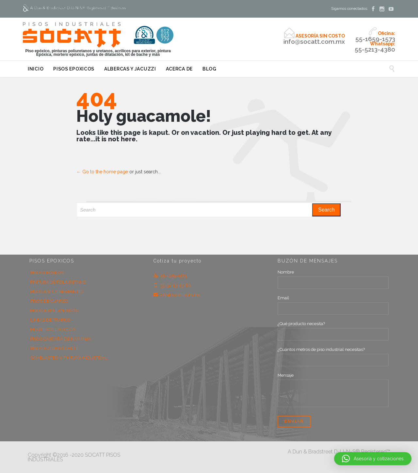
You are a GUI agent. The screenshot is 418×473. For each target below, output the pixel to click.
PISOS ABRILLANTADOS (54, 310)
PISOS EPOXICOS (47, 272)
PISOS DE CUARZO (49, 301)
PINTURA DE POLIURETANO (58, 282)
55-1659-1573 (170, 276)
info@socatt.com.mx (176, 294)
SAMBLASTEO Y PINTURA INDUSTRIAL (68, 357)
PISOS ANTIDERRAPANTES (57, 291)
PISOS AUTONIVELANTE (54, 348)
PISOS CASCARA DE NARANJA (60, 339)
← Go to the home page (102, 171)
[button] (372, 458)
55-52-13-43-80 (172, 285)
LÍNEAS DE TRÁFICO (50, 320)
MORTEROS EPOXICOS (52, 329)
